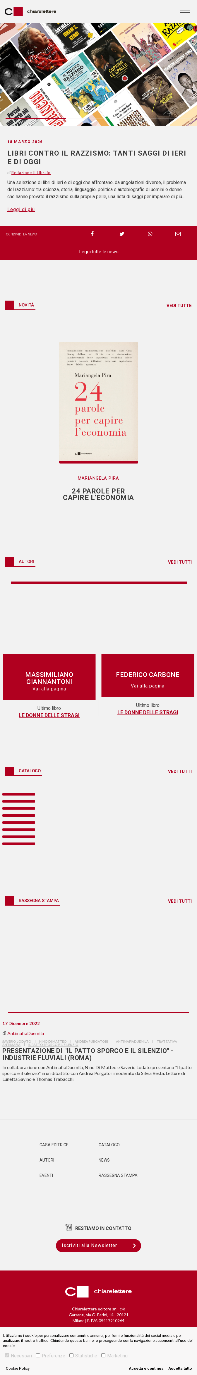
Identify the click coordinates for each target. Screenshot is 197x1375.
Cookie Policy (18, 1368)
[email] (178, 234)
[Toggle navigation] (185, 11)
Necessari (18, 1356)
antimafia (11, 1044)
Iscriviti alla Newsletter (101, 1246)
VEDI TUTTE (179, 305)
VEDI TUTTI (180, 562)
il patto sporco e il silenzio (53, 1044)
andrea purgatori (91, 1041)
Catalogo (109, 1145)
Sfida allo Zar (148, 712)
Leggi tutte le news (99, 252)
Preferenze (50, 1356)
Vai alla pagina (49, 686)
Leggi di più (21, 209)
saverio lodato (16, 1041)
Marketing (114, 1356)
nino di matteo (53, 1041)
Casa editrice (54, 1145)
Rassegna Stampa (118, 1175)
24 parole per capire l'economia (49, 712)
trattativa (167, 1041)
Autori (47, 1160)
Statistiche (83, 1356)
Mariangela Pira (98, 478)
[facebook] (94, 234)
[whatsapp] (150, 234)
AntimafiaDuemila (25, 1033)
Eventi (46, 1175)
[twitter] (122, 234)
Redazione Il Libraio (31, 172)
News (104, 1160)
